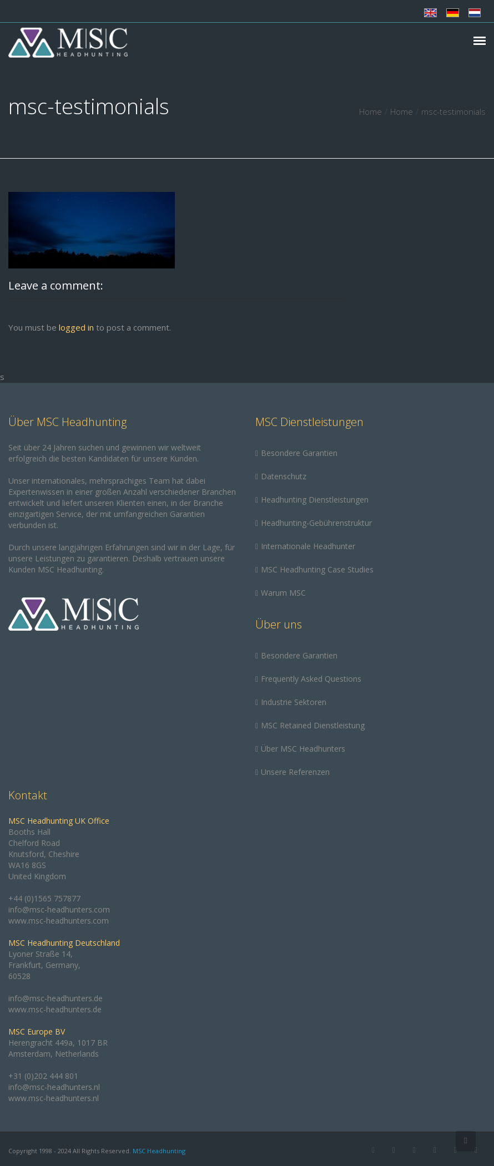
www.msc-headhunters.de (55, 1009)
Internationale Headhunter (308, 546)
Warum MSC (283, 592)
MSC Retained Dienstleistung (313, 725)
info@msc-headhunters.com (59, 909)
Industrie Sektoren (293, 702)
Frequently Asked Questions (311, 678)
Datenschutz (283, 476)
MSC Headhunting (159, 1151)
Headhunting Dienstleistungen (315, 499)
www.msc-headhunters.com (58, 920)
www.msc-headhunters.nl (53, 1098)
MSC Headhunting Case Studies (317, 569)
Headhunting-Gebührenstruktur (316, 523)
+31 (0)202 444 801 (43, 1076)
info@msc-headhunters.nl (54, 1087)
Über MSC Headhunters (303, 748)
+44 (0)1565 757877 (44, 898)
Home (370, 111)
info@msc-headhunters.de (55, 998)
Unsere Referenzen (295, 772)
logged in (76, 327)
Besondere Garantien (299, 453)
